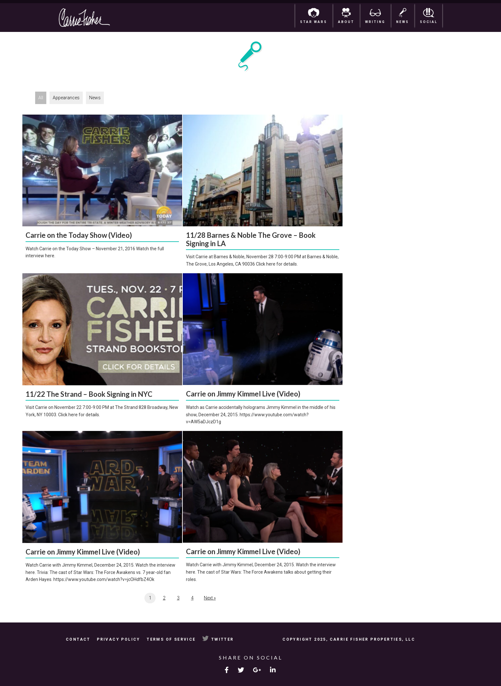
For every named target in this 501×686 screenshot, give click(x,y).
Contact (78, 639)
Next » (210, 597)
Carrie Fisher (97, 17)
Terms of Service (171, 639)
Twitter (218, 639)
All (40, 97)
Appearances (66, 97)
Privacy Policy (118, 639)
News (95, 97)
